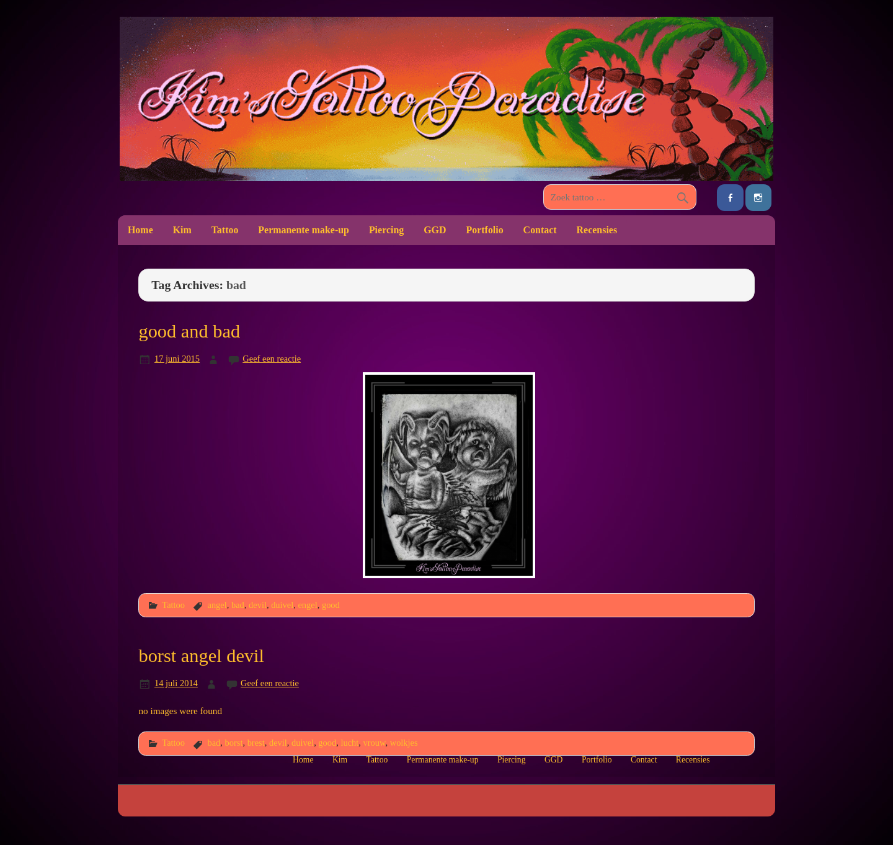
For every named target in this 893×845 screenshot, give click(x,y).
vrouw (374, 743)
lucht (349, 743)
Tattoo (225, 230)
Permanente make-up (303, 230)
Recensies (597, 230)
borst (234, 743)
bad (237, 605)
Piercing (386, 230)
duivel (282, 605)
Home (140, 230)
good (331, 605)
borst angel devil (201, 655)
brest (256, 743)
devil (258, 605)
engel (307, 605)
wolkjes (404, 743)
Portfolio (484, 230)
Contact (540, 230)
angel (216, 605)
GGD (435, 230)
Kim (182, 230)
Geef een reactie (271, 359)
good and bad (189, 331)
